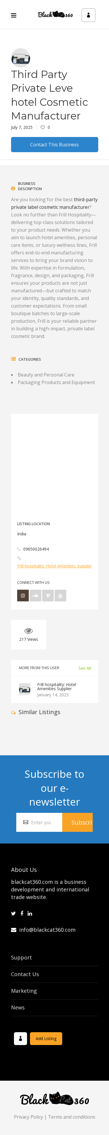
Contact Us (25, 974)
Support (21, 957)
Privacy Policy (28, 1117)
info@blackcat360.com (43, 929)
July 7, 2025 (22, 127)
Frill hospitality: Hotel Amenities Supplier (54, 566)
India (21, 534)
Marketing (24, 990)
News (18, 1007)
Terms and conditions (71, 1117)
